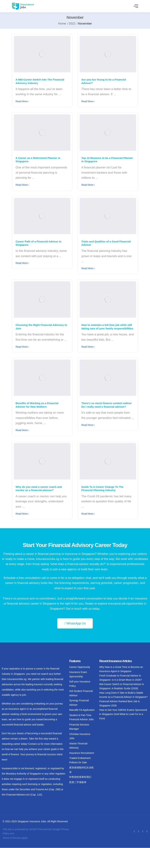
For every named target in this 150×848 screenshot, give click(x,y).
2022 (72, 23)
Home (62, 23)
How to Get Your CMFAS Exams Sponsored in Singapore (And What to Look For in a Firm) (123, 714)
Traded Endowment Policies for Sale (80, 760)
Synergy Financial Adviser (79, 702)
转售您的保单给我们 (80, 777)
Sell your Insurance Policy (79, 683)
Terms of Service (12, 837)
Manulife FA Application (82, 710)
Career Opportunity (79, 667)
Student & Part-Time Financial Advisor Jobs (81, 717)
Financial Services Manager (79, 726)
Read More (22, 101)
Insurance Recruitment (81, 753)
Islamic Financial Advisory (78, 745)
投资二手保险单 (77, 782)
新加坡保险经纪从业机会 (81, 769)
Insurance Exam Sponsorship (78, 674)
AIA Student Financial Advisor (81, 693)
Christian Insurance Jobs (79, 736)
